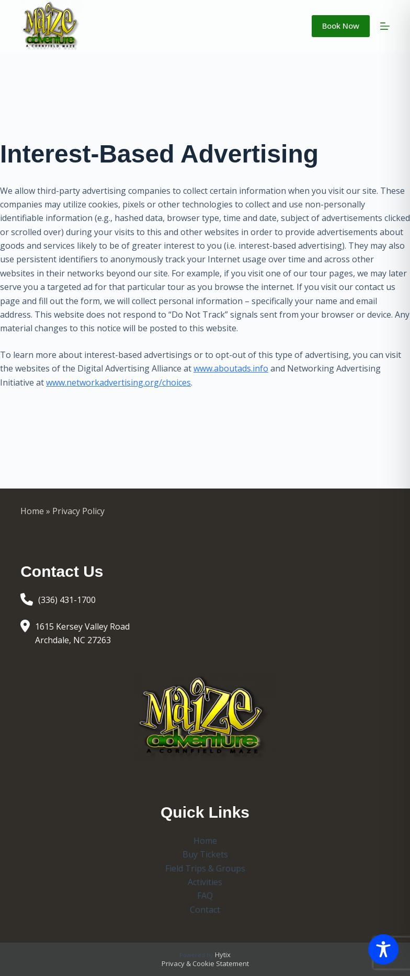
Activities (205, 882)
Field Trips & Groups (205, 868)
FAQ (205, 895)
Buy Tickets (205, 854)
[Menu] (385, 26)
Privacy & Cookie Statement (205, 963)
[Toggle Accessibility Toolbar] (383, 949)
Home (32, 511)
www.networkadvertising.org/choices (118, 382)
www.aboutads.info (230, 368)
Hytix (223, 954)
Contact (205, 909)
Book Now (340, 25)
